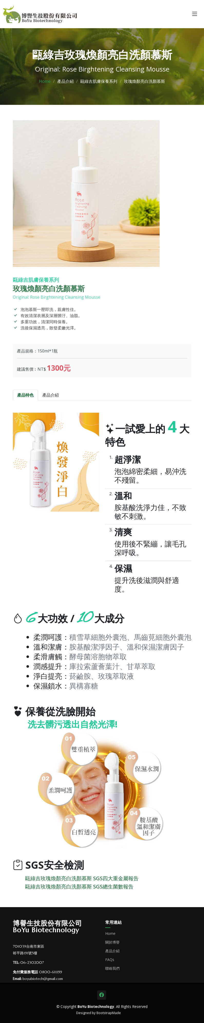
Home (45, 81)
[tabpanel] (102, 646)
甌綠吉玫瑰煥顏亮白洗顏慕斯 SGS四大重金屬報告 (82, 878)
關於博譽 (112, 942)
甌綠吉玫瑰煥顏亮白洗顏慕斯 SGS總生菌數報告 (79, 886)
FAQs (109, 959)
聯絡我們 (112, 968)
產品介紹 (112, 951)
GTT (125, 1012)
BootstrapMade (108, 1012)
